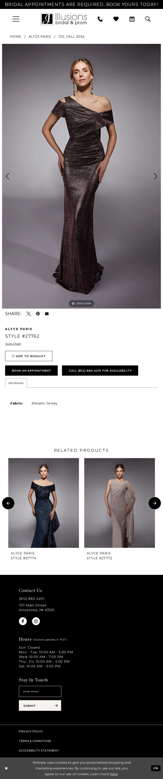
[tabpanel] (81, 176)
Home (15, 37)
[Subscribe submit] (40, 705)
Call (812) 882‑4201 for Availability (100, 370)
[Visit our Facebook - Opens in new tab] (23, 621)
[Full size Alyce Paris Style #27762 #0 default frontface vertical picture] (81, 176)
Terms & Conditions (35, 741)
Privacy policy (31, 731)
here (114, 774)
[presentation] (43, 503)
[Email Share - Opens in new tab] (47, 314)
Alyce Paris (40, 37)
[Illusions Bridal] (63, 19)
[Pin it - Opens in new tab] (38, 313)
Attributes (16, 383)
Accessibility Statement (39, 750)
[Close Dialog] (6, 768)
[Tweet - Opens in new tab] (29, 313)
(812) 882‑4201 (32, 599)
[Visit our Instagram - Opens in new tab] (36, 621)
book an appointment (31, 370)
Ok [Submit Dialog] (155, 768)
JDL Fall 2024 (71, 37)
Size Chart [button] (13, 343)
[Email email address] (40, 691)
